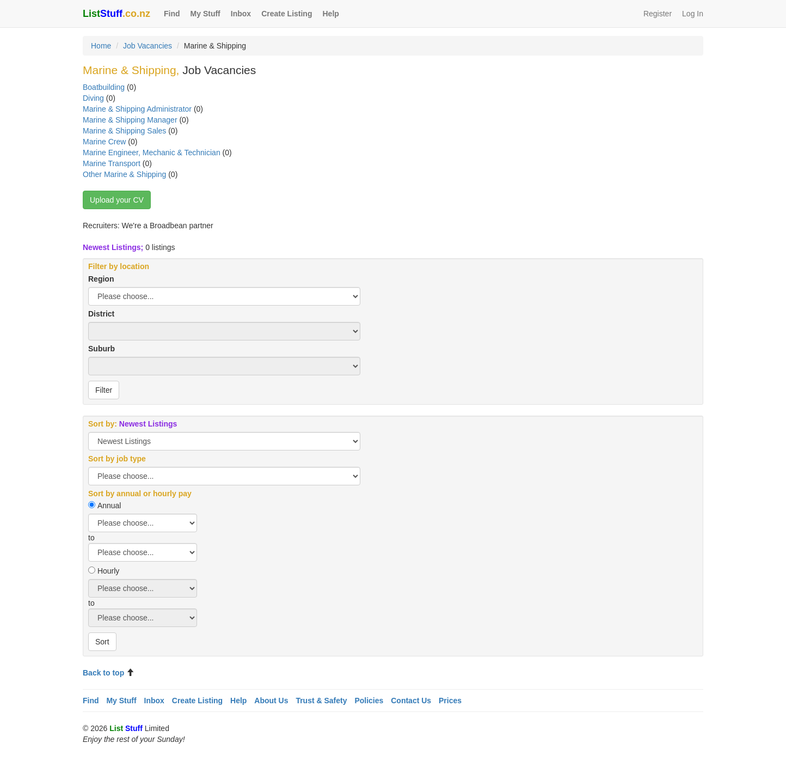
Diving (93, 98)
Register (657, 13)
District (101, 313)
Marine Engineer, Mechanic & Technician (151, 152)
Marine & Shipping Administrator (137, 109)
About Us (271, 700)
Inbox (241, 13)
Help (330, 13)
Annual (109, 505)
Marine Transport (111, 163)
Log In (692, 13)
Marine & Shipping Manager (130, 119)
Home (101, 45)
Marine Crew (104, 141)
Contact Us (411, 700)
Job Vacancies (147, 45)
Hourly (108, 571)
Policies (368, 700)
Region (101, 279)
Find (172, 13)
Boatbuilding (104, 87)
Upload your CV (117, 200)
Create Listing (286, 13)
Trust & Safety (321, 700)
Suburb (101, 348)
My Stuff (205, 13)
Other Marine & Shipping (124, 174)
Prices (450, 700)
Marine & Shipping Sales (124, 130)
